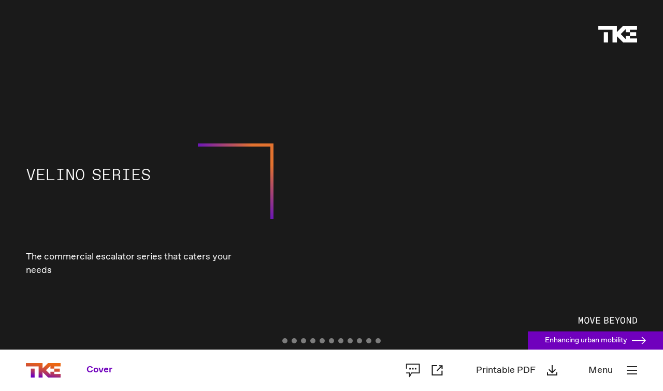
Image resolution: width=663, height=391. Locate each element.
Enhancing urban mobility (595, 340)
